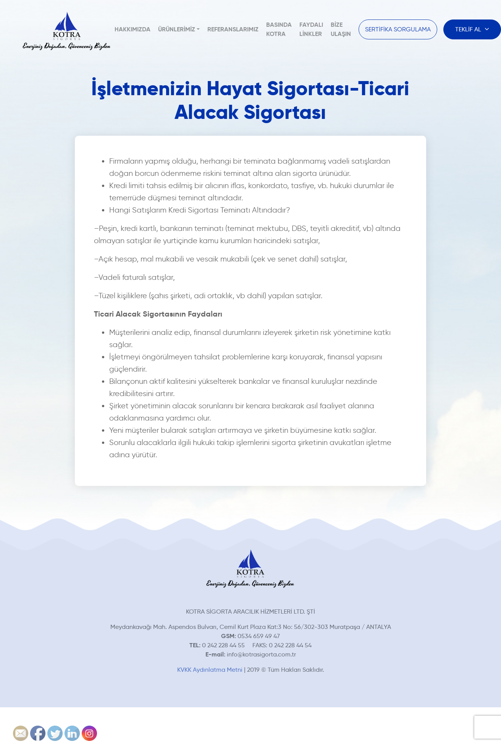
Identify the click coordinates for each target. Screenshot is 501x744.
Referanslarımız (233, 29)
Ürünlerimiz (176, 29)
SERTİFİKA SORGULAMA (398, 29)
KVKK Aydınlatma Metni (209, 669)
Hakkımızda (132, 29)
